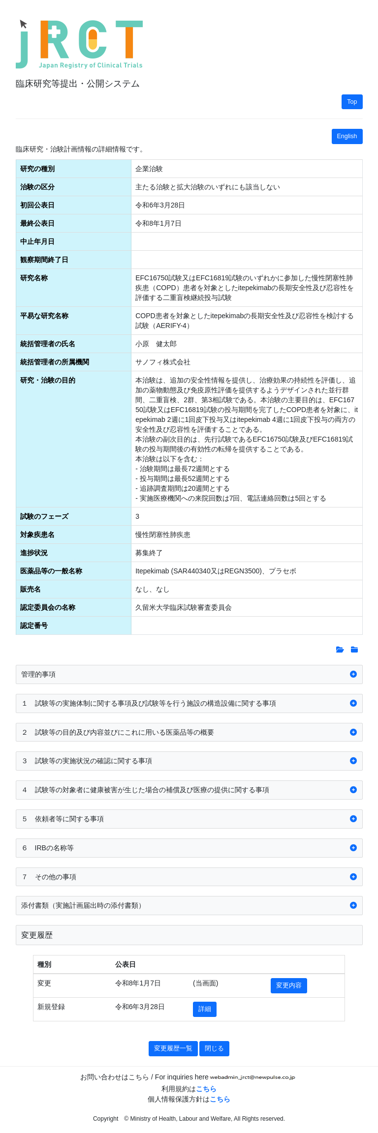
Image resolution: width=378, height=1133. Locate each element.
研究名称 (34, 278)
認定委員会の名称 (47, 607)
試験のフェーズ (44, 516)
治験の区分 (37, 187)
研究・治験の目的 (47, 380)
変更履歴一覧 (173, 1048)
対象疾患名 (37, 534)
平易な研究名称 (44, 316)
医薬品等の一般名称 (51, 571)
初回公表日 (37, 205)
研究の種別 (37, 169)
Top (352, 101)
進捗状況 (34, 553)
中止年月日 (37, 241)
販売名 (30, 589)
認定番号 (34, 625)
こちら (206, 1089)
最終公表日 (37, 223)
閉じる (214, 1048)
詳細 (204, 1009)
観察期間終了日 (44, 260)
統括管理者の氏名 (47, 344)
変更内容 (289, 985)
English (347, 136)
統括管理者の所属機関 (54, 362)
